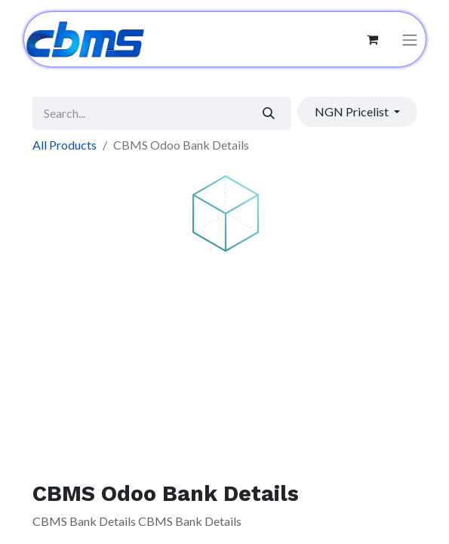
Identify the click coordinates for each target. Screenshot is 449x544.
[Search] (268, 113)
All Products (64, 145)
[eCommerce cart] (373, 39)
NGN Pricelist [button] (353, 111)
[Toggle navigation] (410, 39)
